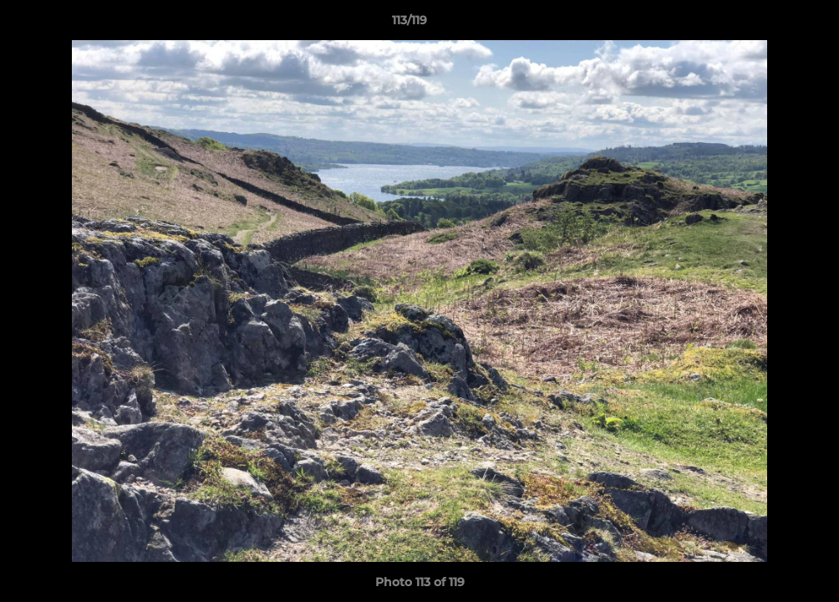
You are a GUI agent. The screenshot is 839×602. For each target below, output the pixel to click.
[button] (769, 24)
